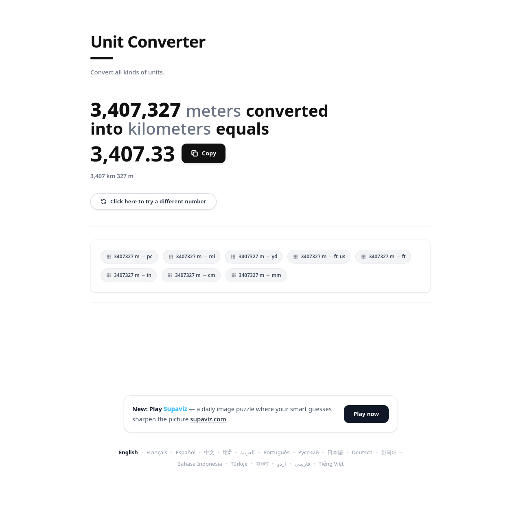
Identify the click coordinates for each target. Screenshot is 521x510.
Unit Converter (147, 41)
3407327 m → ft (383, 256)
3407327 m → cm (191, 275)
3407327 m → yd (253, 256)
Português (276, 452)
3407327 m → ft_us (319, 256)
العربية (247, 452)
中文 (209, 452)
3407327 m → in (128, 275)
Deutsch (362, 452)
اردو (281, 463)
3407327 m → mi (191, 256)
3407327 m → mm (256, 275)
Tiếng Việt (331, 463)
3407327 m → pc (129, 256)
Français (157, 452)
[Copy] (203, 153)
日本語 (335, 452)
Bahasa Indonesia (199, 463)
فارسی (302, 463)
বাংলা (262, 463)
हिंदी (227, 452)
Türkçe (239, 463)
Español (186, 452)
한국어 (389, 452)
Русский (308, 452)
